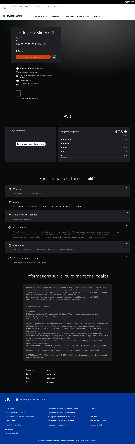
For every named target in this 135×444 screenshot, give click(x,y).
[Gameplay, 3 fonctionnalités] (67, 245)
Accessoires (37, 7)
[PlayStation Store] (13, 13)
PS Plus (27, 7)
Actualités (47, 7)
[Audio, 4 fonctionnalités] (67, 201)
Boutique (57, 7)
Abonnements (83, 14)
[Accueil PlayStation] (4, 6)
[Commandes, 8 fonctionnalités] (67, 229)
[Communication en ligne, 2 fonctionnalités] (67, 257)
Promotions (69, 14)
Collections (55, 14)
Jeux (9, 7)
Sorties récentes (40, 14)
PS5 (15, 7)
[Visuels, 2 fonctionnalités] (67, 188)
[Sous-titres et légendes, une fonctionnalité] (67, 214)
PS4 (21, 7)
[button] (30, 84)
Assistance (67, 7)
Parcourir (96, 14)
